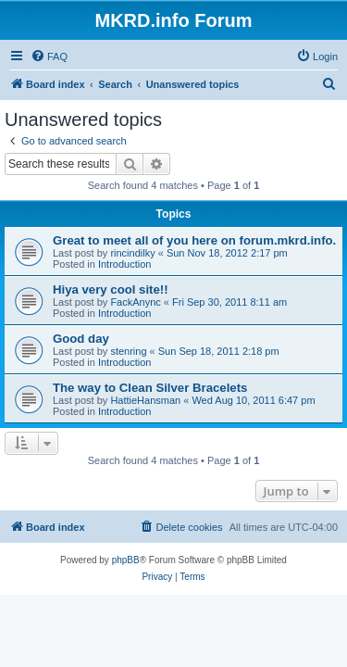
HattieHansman (145, 400)
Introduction (124, 264)
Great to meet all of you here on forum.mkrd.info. (194, 240)
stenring (128, 351)
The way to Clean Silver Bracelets (150, 388)
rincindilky (132, 252)
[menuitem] (49, 56)
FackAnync (135, 302)
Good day (81, 339)
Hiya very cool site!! (110, 289)
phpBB (126, 560)
